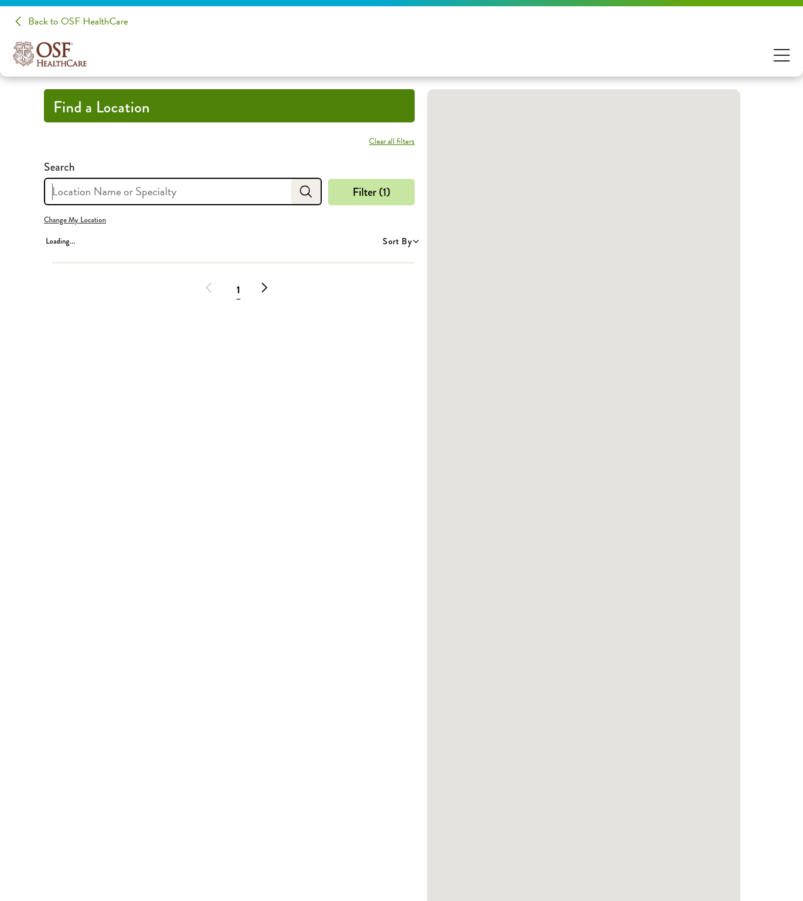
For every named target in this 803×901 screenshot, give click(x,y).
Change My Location (75, 219)
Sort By (400, 241)
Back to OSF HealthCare (78, 21)
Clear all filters (392, 141)
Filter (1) (371, 192)
